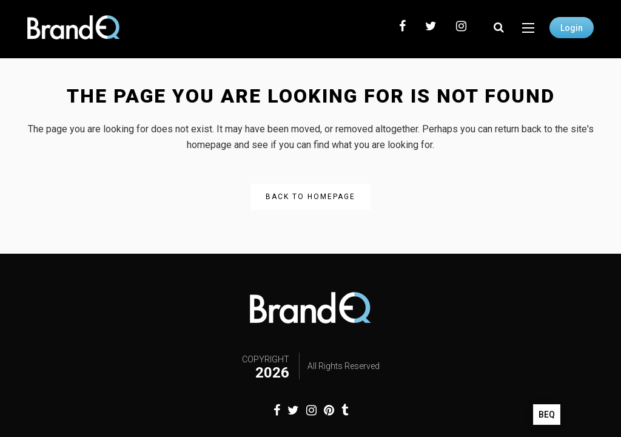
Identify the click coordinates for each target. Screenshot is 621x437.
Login (571, 28)
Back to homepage (310, 196)
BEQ (547, 414)
